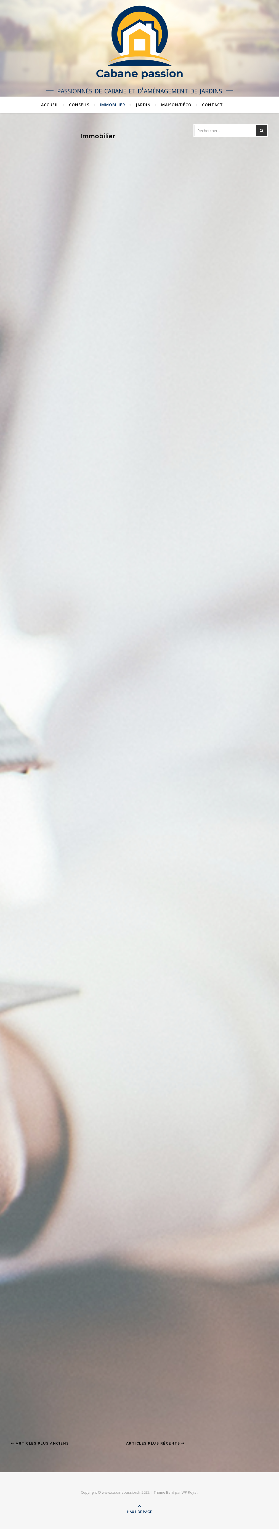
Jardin (143, 104)
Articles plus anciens (40, 1443)
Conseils (79, 104)
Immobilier (112, 104)
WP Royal (189, 1492)
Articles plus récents (155, 1443)
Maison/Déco (176, 104)
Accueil (50, 104)
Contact (212, 104)
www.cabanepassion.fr (121, 1492)
